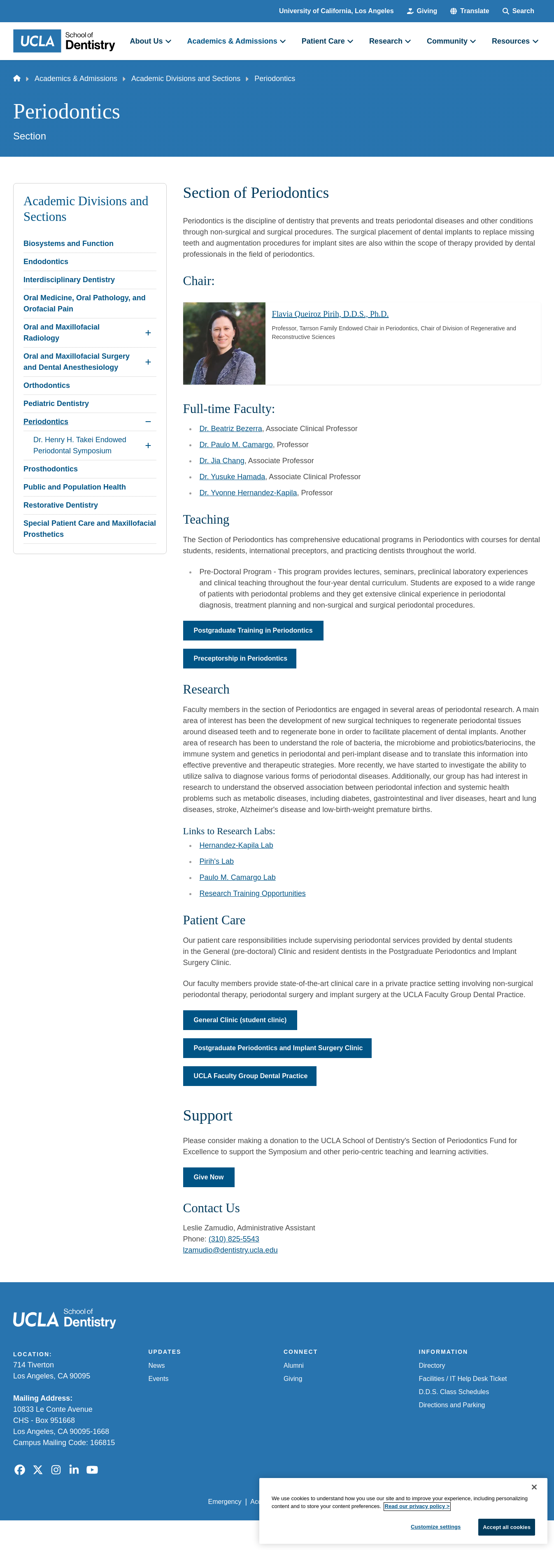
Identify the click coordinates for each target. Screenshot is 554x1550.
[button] (470, 11)
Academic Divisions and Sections (185, 78)
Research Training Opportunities (253, 893)
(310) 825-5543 (234, 1239)
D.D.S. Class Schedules (454, 1391)
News (157, 1365)
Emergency (225, 1501)
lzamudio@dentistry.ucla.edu (230, 1250)
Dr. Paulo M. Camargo (236, 445)
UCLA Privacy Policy (325, 1501)
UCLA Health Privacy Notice (405, 1501)
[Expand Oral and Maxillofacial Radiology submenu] (148, 333)
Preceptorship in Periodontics (241, 658)
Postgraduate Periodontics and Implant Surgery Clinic (278, 1047)
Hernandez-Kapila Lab (236, 845)
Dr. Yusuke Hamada (232, 477)
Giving (293, 1378)
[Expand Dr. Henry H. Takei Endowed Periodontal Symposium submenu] (148, 445)
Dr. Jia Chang (222, 461)
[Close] (534, 1540)
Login (463, 1501)
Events (159, 1378)
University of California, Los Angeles (336, 10)
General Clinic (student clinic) (240, 1019)
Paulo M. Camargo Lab (238, 877)
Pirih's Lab (217, 861)
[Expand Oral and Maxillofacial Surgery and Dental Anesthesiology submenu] (148, 362)
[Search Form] (518, 11)
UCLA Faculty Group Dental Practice (251, 1075)
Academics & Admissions (76, 78)
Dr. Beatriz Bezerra (231, 429)
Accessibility (268, 1501)
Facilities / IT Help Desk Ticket (463, 1378)
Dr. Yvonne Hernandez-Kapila (248, 493)
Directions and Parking (452, 1404)
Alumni (294, 1365)
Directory (432, 1365)
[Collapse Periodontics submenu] (148, 421)
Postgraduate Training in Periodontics (253, 630)
